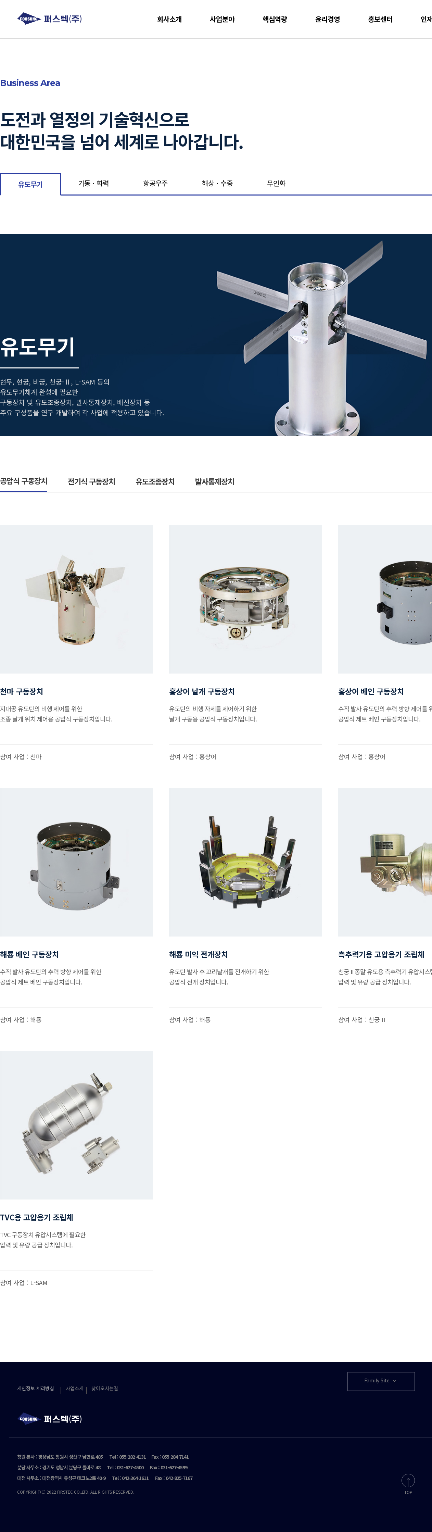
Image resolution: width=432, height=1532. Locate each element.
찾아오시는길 (104, 1388)
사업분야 (222, 19)
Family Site (381, 1380)
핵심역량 (275, 19)
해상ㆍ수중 (217, 183)
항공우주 (155, 183)
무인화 (276, 183)
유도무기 (30, 184)
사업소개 (75, 1388)
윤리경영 (327, 19)
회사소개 (169, 19)
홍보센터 (380, 19)
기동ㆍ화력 (93, 183)
